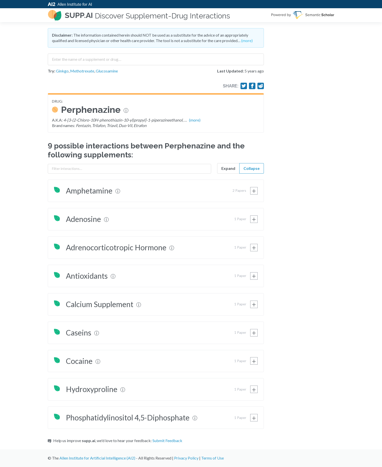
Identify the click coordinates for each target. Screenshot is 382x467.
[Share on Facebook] (252, 86)
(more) (247, 40)
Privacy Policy (186, 458)
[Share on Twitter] (243, 86)
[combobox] (156, 58)
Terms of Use (212, 458)
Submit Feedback (167, 440)
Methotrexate (82, 70)
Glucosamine (107, 70)
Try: (51, 70)
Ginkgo (62, 70)
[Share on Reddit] (260, 86)
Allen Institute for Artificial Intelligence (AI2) (97, 458)
